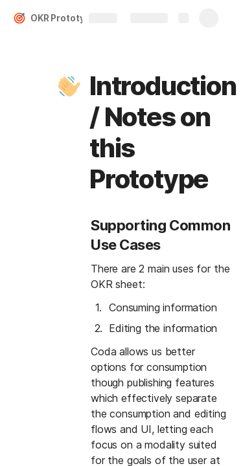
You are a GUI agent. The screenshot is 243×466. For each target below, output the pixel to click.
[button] (69, 86)
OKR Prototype (63, 17)
